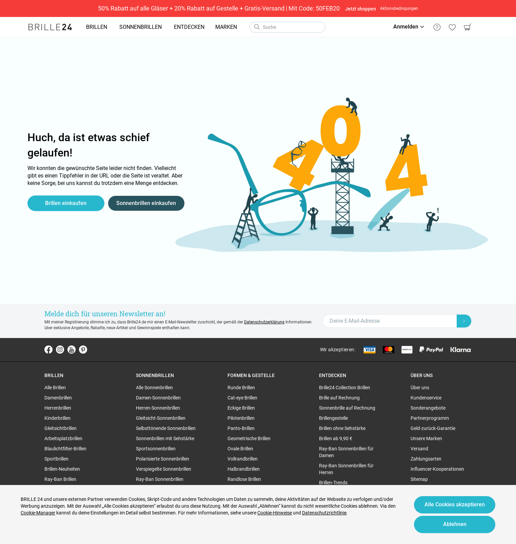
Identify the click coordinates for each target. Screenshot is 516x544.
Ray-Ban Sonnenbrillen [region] (159, 479)
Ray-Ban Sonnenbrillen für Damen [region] (346, 452)
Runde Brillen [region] (241, 387)
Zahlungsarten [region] (426, 459)
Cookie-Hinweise (274, 512)
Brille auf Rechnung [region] (339, 397)
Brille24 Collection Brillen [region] (344, 387)
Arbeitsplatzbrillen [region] (63, 438)
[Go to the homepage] (50, 27)
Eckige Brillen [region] (241, 408)
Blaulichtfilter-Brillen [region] (65, 448)
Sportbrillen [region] (56, 459)
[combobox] (287, 27)
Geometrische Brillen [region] (249, 438)
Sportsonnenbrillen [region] (156, 448)
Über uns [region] (420, 387)
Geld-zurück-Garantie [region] (433, 428)
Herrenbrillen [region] (57, 408)
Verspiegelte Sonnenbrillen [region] (163, 469)
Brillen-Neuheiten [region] (62, 469)
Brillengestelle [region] (333, 418)
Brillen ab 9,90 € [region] (335, 438)
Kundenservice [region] (426, 397)
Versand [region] (419, 448)
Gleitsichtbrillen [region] (60, 428)
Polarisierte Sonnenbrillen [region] (162, 459)
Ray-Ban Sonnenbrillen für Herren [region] (346, 469)
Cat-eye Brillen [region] (242, 397)
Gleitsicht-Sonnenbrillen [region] (160, 418)
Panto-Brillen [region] (241, 428)
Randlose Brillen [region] (244, 479)
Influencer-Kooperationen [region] (437, 469)
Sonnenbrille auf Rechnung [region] (347, 408)
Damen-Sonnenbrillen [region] (158, 397)
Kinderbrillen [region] (57, 418)
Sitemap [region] (419, 479)
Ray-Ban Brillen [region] (60, 479)
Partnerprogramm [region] (430, 418)
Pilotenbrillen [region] (241, 418)
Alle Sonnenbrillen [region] (154, 387)
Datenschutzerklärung (264, 322)
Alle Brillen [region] (55, 387)
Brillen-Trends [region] (333, 482)
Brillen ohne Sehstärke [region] (342, 428)
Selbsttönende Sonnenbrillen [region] (166, 428)
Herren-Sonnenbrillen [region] (158, 408)
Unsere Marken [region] (426, 438)
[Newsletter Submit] (464, 321)
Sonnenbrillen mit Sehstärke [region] (165, 438)
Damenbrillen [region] (58, 397)
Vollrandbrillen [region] (242, 459)
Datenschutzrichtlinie (324, 512)
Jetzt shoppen (360, 9)
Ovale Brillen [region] (240, 448)
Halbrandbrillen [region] (243, 469)
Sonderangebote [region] (428, 408)
